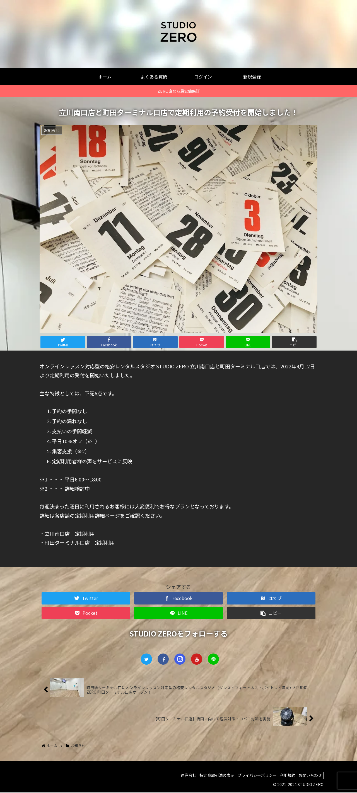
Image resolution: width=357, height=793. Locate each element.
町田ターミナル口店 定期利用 (80, 542)
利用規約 (283, 776)
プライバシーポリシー (250, 776)
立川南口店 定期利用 (70, 533)
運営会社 (176, 776)
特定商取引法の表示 (207, 776)
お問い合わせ (308, 776)
